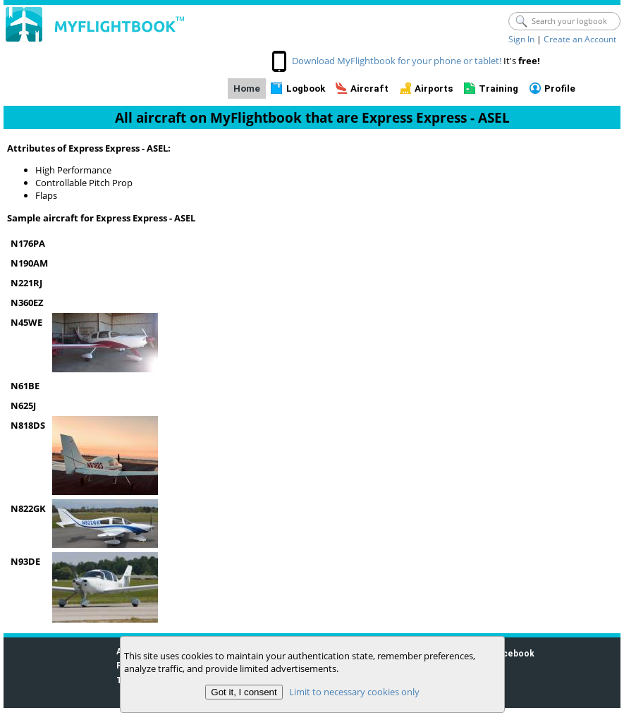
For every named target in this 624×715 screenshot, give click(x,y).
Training (498, 88)
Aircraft (369, 88)
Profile (559, 88)
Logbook (305, 88)
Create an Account (580, 39)
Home (246, 88)
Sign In (521, 39)
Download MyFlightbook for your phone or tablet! (396, 60)
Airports (434, 88)
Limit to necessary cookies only (353, 691)
